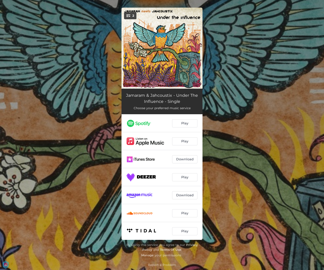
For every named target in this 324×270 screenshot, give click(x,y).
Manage (147, 255)
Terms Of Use (170, 250)
